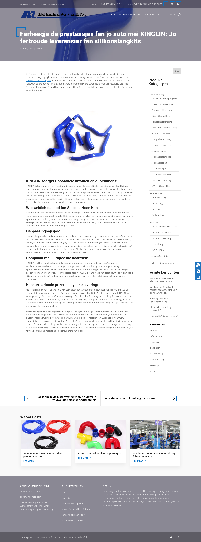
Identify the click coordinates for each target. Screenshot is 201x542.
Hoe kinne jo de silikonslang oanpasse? (130, 398)
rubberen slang (157, 359)
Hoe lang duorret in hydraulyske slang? (159, 300)
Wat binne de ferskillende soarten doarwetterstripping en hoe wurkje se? (163, 290)
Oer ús (147, 14)
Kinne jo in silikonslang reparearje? (160, 308)
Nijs (160, 14)
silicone (39, 48)
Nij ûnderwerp (157, 353)
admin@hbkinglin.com (30, 496)
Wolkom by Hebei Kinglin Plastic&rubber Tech (43, 4)
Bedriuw (154, 330)
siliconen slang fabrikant (72, 520)
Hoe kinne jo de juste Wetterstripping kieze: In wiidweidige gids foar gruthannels (66, 398)
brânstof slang (156, 336)
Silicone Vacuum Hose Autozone (76, 509)
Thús (112, 14)
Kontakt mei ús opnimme (73, 503)
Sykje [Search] (177, 71)
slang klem (155, 342)
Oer (63, 492)
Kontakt (170, 14)
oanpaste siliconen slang (73, 514)
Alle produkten (128, 14)
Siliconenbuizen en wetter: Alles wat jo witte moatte (162, 280)
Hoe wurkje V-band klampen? (163, 316)
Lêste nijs (65, 498)
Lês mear (28, 461)
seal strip (154, 365)
